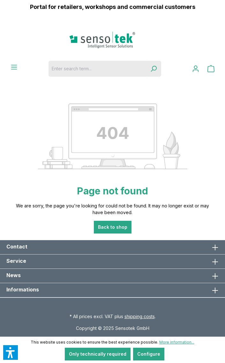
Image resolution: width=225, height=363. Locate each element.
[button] (10, 352)
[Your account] (195, 68)
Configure (148, 354)
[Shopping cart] (211, 68)
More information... (176, 342)
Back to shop (112, 227)
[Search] (153, 69)
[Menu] (14, 67)
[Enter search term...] (97, 69)
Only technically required (97, 354)
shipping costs (139, 316)
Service (16, 261)
